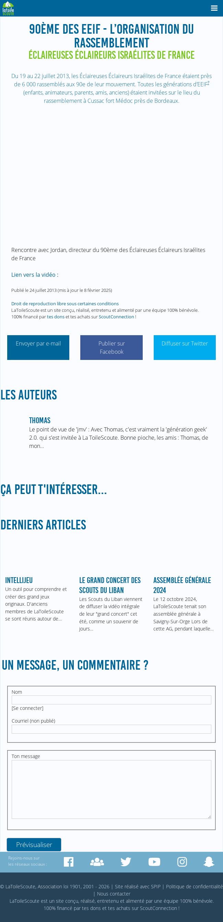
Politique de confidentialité (194, 886)
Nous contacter (113, 893)
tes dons (55, 317)
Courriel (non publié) (33, 720)
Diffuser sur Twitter (185, 343)
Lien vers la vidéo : (34, 274)
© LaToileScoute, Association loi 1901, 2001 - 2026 (54, 886)
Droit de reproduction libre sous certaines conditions (65, 303)
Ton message (26, 756)
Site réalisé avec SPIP (138, 886)
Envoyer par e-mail (38, 343)
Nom (17, 692)
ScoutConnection (116, 317)
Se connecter (27, 708)
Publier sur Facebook (111, 347)
